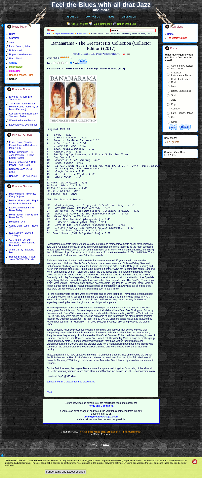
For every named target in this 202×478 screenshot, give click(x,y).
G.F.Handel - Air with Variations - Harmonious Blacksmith (22, 242)
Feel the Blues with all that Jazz (101, 4)
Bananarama (82, 34)
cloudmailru (89, 404)
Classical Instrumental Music (181, 74)
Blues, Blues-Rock (181, 91)
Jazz (173, 99)
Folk (173, 117)
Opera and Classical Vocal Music (182, 67)
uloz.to (70, 404)
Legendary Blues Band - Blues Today (22, 209)
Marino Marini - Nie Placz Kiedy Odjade (22, 195)
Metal (174, 86)
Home (49, 34)
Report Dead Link (126, 24)
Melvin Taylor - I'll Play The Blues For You (23, 216)
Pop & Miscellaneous (64, 34)
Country (175, 108)
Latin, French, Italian (182, 113)
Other (174, 122)
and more (101, 10)
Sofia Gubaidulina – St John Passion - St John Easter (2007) (21, 155)
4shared (78, 404)
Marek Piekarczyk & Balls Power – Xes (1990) (22, 163)
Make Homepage (102, 24)
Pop (173, 104)
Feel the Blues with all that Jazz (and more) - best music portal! (109, 454)
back (49, 415)
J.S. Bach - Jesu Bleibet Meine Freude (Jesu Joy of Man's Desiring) (23, 106)
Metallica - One (17, 221)
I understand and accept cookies (65, 471)
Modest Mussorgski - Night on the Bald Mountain (23, 202)
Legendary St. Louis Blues (23, 124)
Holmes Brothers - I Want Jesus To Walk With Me (22, 258)
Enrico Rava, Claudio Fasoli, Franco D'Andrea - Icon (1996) (23, 145)
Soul (173, 95)
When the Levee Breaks (22, 120)
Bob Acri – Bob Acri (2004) (23, 176)
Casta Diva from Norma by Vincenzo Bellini (23, 115)
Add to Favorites (79, 24)
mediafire (60, 404)
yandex (51, 404)
